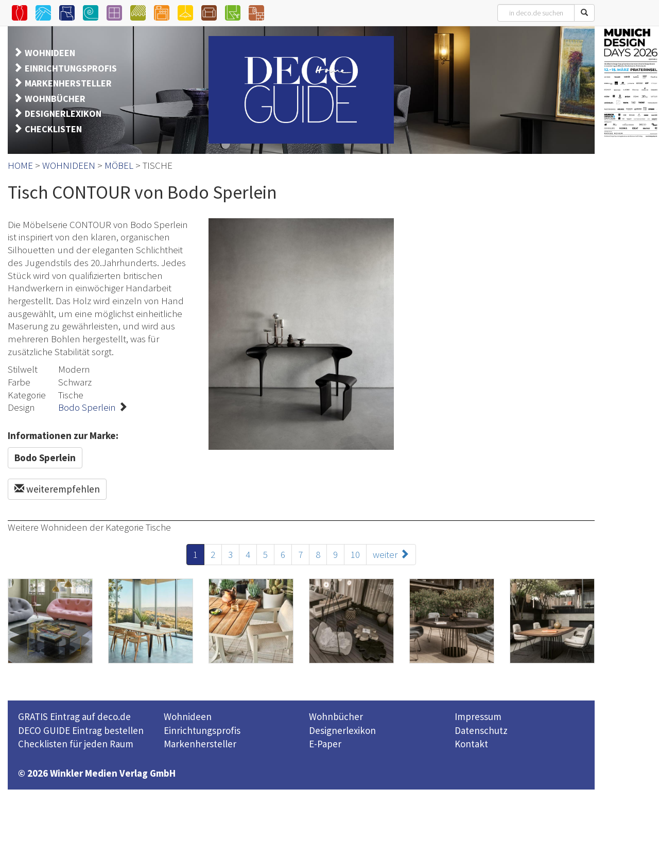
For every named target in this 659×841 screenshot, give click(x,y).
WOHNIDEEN (50, 53)
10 (355, 554)
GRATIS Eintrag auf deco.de (74, 716)
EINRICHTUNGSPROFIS (71, 68)
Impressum (478, 716)
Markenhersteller (200, 744)
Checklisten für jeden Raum (75, 744)
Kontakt (471, 744)
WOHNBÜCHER (55, 98)
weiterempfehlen (57, 489)
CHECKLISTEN (53, 129)
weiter (391, 554)
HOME (20, 165)
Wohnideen (188, 716)
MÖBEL (119, 165)
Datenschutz (481, 730)
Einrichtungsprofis (202, 730)
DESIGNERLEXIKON (63, 113)
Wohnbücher (336, 716)
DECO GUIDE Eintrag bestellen (81, 730)
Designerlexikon (342, 730)
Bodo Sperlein (87, 407)
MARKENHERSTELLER (68, 83)
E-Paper (325, 744)
